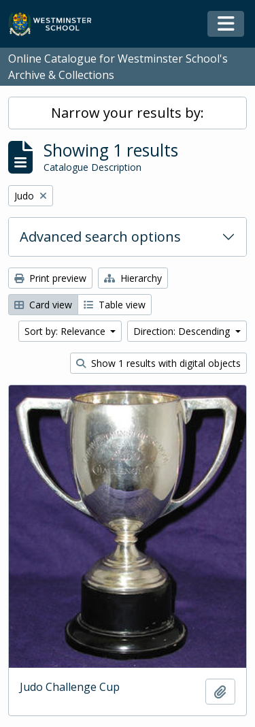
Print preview (50, 278)
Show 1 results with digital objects (158, 363)
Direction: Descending (183, 331)
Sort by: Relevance (66, 331)
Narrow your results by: (127, 112)
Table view (115, 304)
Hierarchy (133, 278)
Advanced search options (100, 236)
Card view (43, 304)
